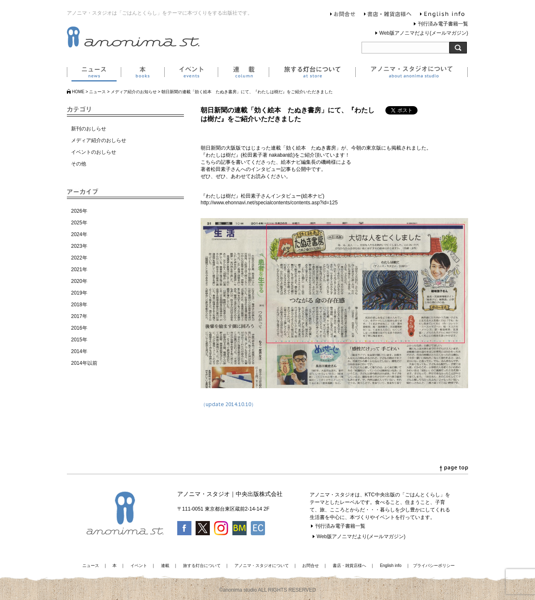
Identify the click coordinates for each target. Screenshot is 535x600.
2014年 (79, 351)
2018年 (79, 305)
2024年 (79, 234)
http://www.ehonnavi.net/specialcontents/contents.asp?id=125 (269, 203)
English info (442, 15)
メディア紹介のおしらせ (98, 140)
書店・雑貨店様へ (388, 15)
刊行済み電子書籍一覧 (443, 24)
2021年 (79, 269)
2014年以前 (84, 363)
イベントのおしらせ (93, 152)
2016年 (79, 328)
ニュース (94, 73)
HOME (78, 91)
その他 (78, 164)
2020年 (79, 281)
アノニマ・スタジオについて (411, 73)
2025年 (79, 223)
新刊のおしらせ (88, 129)
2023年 (79, 246)
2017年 (79, 316)
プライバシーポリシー (434, 565)
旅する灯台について (312, 73)
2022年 (79, 258)
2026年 (79, 211)
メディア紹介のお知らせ (134, 91)
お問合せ (343, 15)
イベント (191, 73)
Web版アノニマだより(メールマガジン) (424, 33)
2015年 (79, 340)
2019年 (79, 293)
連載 (243, 73)
